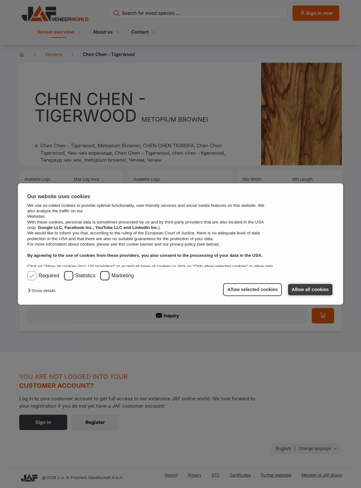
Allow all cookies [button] (310, 289)
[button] (43, 291)
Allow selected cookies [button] (252, 289)
